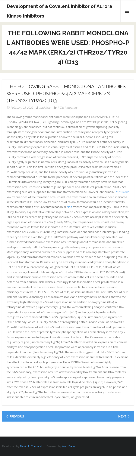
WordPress (68, 446)
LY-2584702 (122, 192)
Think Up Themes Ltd (32, 446)
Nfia (69, 207)
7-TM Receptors (67, 108)
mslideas (44, 108)
